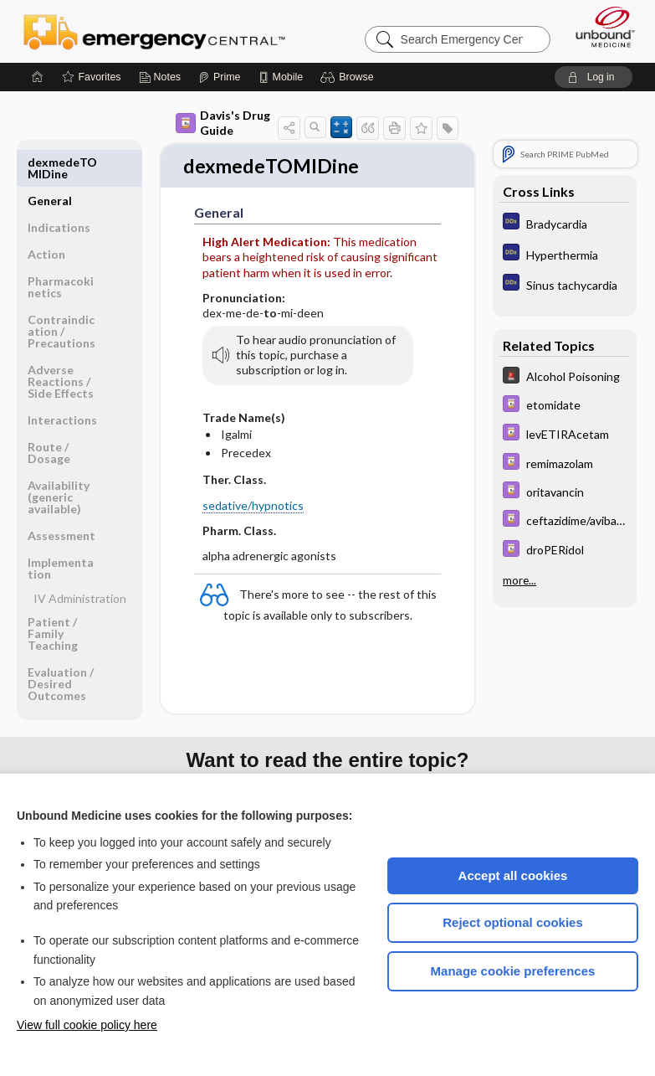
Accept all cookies (513, 875)
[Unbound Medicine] (600, 26)
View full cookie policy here (87, 1025)
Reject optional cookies (513, 922)
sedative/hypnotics (253, 506)
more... (519, 578)
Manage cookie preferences (513, 971)
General (50, 162)
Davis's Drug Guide (223, 122)
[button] (349, 77)
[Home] (37, 77)
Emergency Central (154, 31)
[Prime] (219, 77)
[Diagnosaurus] (565, 223)
